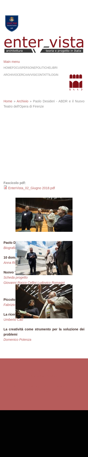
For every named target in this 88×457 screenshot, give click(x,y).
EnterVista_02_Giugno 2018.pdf (31, 188)
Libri (53, 67)
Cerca (22, 74)
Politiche (43, 67)
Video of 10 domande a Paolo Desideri (44, 152)
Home (8, 67)
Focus (17, 67)
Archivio (10, 74)
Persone (29, 67)
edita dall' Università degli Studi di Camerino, (36, 386)
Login (54, 74)
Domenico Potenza (17, 339)
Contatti (43, 74)
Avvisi (31, 74)
